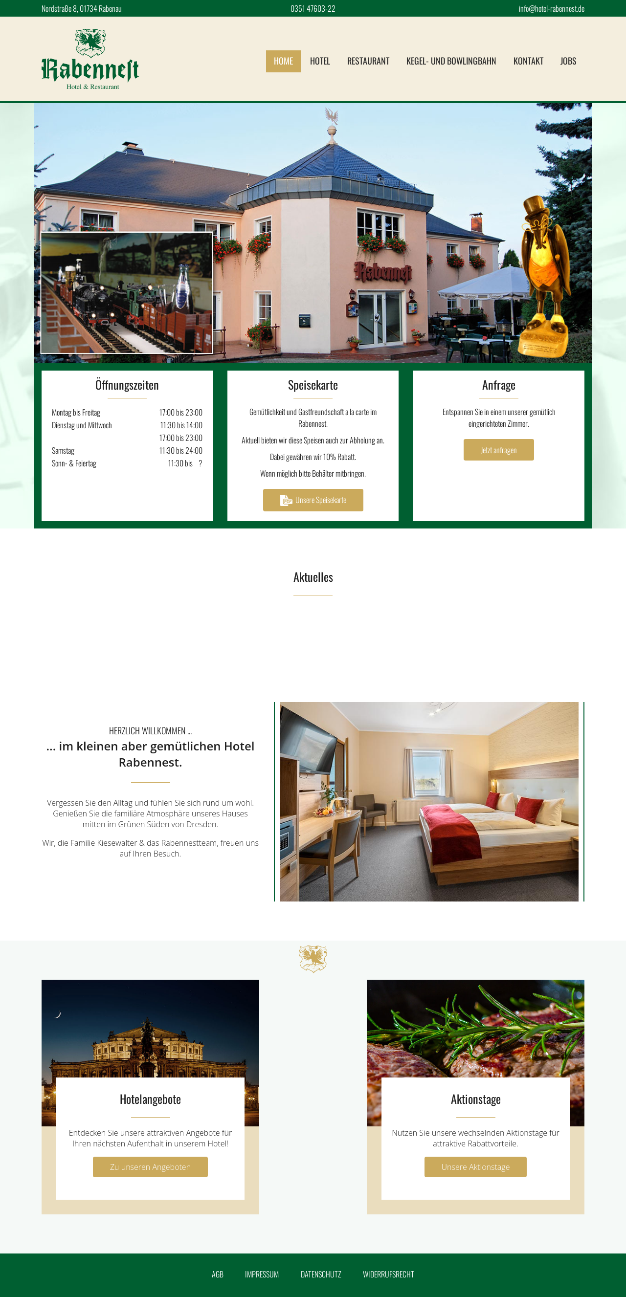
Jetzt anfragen (499, 450)
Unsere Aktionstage (476, 1167)
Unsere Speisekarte (313, 500)
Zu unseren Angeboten (150, 1167)
